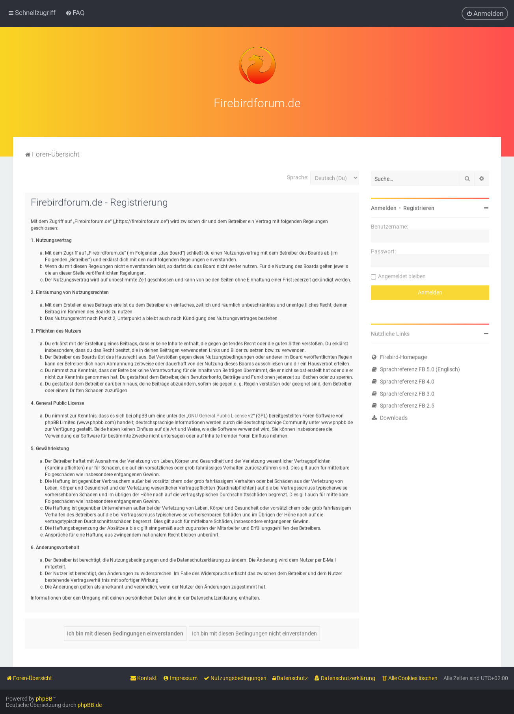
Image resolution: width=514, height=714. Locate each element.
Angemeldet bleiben (402, 275)
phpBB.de (90, 705)
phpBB (44, 698)
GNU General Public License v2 (220, 415)
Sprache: (297, 176)
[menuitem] (75, 13)
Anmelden (384, 207)
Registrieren (418, 207)
